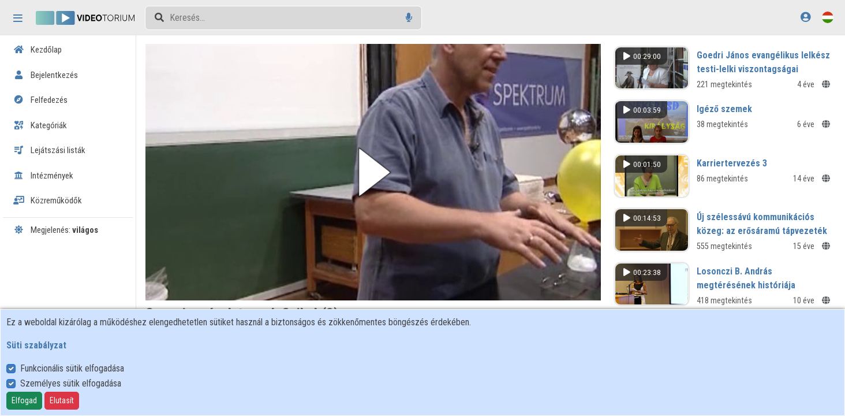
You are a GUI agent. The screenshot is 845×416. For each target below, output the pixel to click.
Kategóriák (40, 125)
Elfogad (24, 400)
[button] (373, 172)
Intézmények (43, 175)
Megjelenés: (55, 230)
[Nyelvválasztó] (827, 17)
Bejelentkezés (45, 75)
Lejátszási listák (49, 150)
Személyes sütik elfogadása (70, 383)
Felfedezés (40, 100)
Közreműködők (47, 200)
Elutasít (62, 400)
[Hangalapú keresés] (409, 17)
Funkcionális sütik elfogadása (72, 368)
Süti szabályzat (36, 345)
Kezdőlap (37, 49)
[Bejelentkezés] (805, 17)
